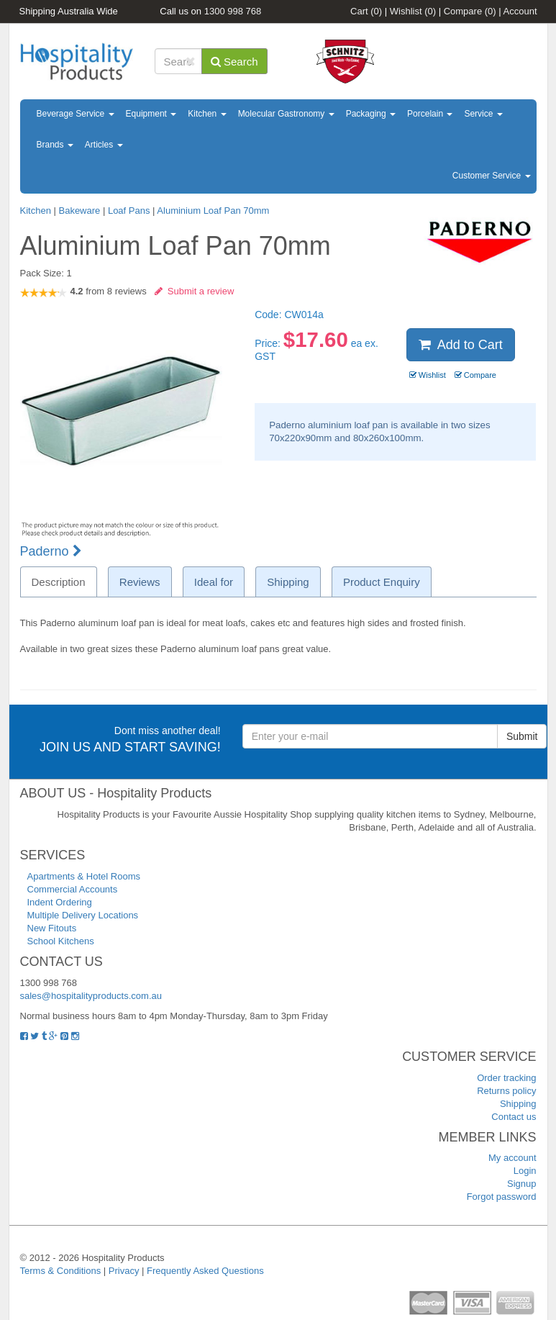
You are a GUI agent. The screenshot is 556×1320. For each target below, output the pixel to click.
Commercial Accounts (72, 889)
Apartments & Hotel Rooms (84, 876)
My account (512, 1157)
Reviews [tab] (139, 582)
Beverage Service (75, 114)
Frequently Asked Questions (205, 1270)
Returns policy (506, 1090)
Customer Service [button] (491, 176)
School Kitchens (60, 941)
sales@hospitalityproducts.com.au (91, 995)
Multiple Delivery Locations (83, 915)
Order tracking (506, 1077)
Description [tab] (59, 582)
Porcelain (429, 114)
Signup (521, 1183)
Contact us (513, 1116)
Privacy (124, 1270)
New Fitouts (52, 928)
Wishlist (413, 11)
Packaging (371, 114)
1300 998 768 (233, 11)
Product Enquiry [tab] (381, 582)
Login (525, 1170)
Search (234, 61)
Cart (366, 11)
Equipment (151, 114)
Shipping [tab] (288, 582)
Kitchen (207, 114)
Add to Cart (461, 345)
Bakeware (80, 210)
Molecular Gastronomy (286, 114)
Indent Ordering (59, 902)
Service (483, 114)
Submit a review (194, 291)
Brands (55, 145)
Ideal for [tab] (213, 582)
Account (520, 11)
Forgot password (502, 1196)
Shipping (518, 1103)
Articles (104, 145)
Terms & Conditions (60, 1270)
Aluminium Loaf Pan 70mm (213, 210)
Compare (470, 11)
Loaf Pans (129, 210)
